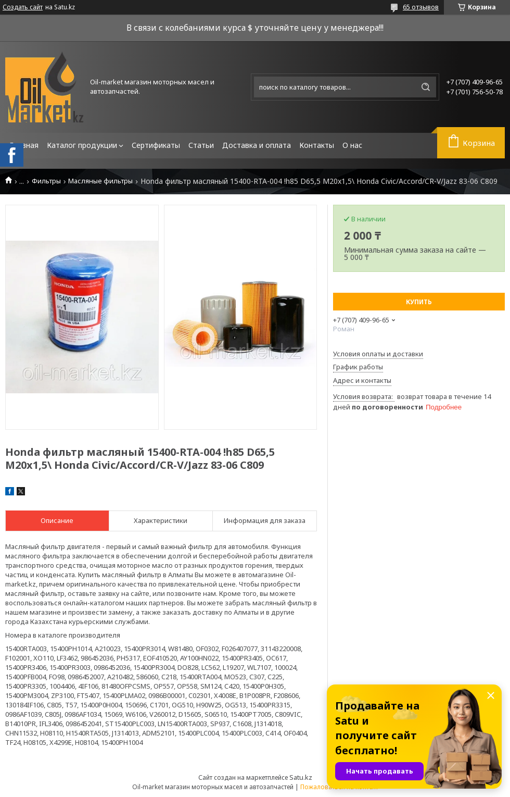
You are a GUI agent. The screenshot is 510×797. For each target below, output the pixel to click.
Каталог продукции (82, 145)
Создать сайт (23, 7)
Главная (24, 145)
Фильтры (46, 181)
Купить (419, 301)
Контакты (316, 145)
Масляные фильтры (100, 181)
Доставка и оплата (256, 145)
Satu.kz (300, 777)
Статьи (201, 145)
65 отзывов (421, 6)
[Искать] (425, 87)
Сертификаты (156, 145)
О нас (352, 145)
